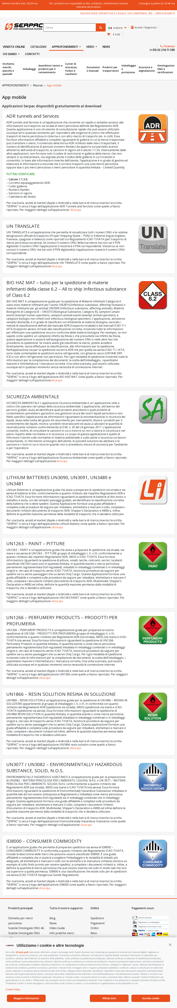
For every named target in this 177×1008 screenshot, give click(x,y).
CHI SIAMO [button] (10, 54)
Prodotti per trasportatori (111, 69)
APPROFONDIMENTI (15, 85)
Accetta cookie (150, 998)
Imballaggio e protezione (129, 69)
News (53, 923)
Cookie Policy (13, 989)
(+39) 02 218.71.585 (162, 50)
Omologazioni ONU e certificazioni (165, 69)
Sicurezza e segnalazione (147, 69)
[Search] (69, 27)
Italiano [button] (115, 28)
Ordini (95, 928)
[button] (170, 944)
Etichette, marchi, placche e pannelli (9, 69)
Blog (52, 918)
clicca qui (75, 210)
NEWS (106, 47)
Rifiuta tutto (109, 998)
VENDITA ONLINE (14, 47)
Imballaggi (29, 69)
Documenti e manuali (93, 69)
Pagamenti (98, 923)
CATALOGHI (38, 47)
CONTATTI (32, 54)
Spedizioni (97, 918)
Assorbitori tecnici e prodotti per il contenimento (50, 69)
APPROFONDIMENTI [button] (65, 47)
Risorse (38, 85)
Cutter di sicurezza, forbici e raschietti (71, 69)
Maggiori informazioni (26, 998)
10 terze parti (22, 952)
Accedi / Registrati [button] (144, 27)
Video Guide (57, 928)
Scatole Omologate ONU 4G (26, 928)
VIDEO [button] (90, 47)
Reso (94, 933)
